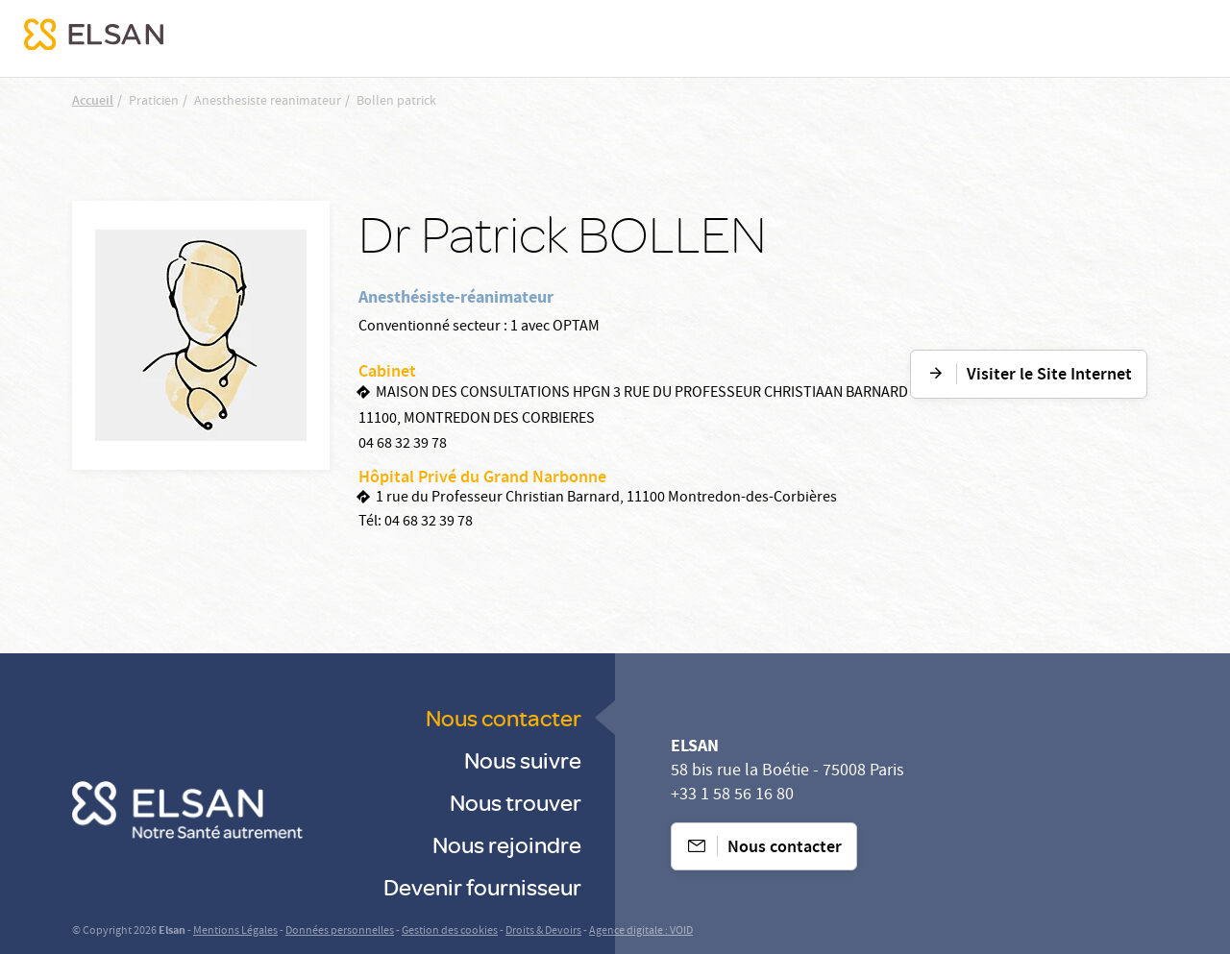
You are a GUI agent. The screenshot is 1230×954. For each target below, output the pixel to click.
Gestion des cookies (450, 931)
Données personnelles (339, 931)
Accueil (92, 101)
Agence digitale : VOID (641, 931)
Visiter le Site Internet (1049, 375)
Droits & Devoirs (543, 931)
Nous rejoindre (506, 844)
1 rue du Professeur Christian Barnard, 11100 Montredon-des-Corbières (606, 498)
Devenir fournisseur (482, 886)
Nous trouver (515, 802)
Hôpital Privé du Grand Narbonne (482, 478)
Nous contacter (503, 717)
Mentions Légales (235, 931)
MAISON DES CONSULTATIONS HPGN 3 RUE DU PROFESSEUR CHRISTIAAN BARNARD (642, 393)
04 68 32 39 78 (402, 444)
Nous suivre (522, 759)
